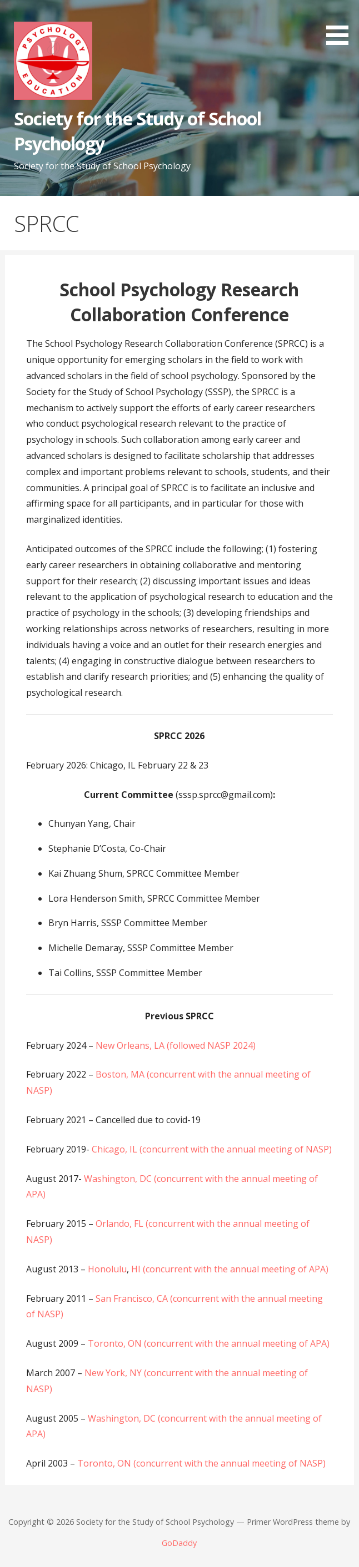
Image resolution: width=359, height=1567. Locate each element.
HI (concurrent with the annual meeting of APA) (228, 1269)
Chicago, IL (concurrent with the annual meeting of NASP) (212, 1149)
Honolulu (107, 1269)
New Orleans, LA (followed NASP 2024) (176, 1045)
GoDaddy (179, 1543)
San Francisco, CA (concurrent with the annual (191, 1298)
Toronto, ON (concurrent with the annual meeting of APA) (209, 1343)
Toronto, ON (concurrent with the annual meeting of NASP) (201, 1463)
